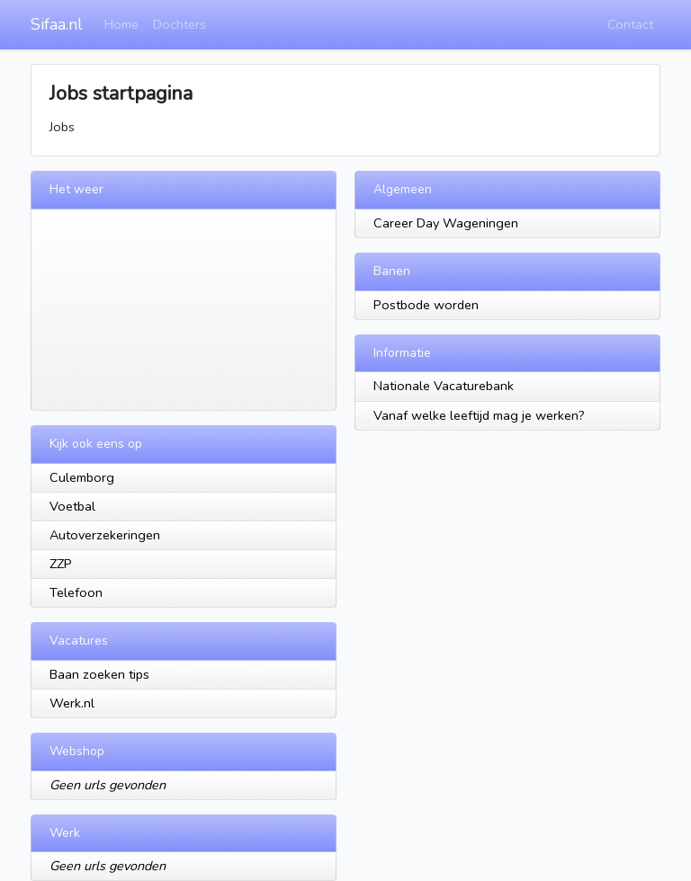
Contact (630, 24)
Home (121, 24)
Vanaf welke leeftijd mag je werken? (479, 415)
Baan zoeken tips (99, 674)
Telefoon (76, 592)
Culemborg (81, 477)
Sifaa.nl (57, 24)
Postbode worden (426, 305)
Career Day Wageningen (445, 223)
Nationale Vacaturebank (443, 386)
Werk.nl (71, 703)
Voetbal (72, 506)
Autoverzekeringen (104, 535)
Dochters (179, 24)
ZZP (60, 564)
